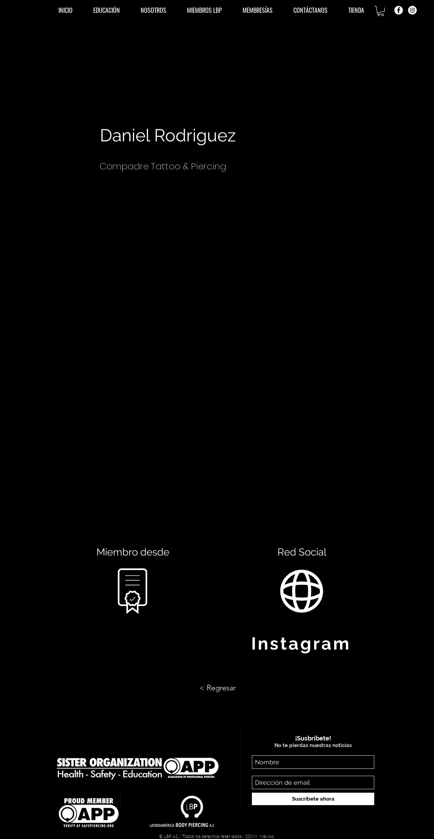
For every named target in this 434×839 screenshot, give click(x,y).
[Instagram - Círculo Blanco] (412, 10)
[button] (106, 10)
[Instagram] (301, 643)
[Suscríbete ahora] (313, 799)
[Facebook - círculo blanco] (398, 10)
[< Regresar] (217, 688)
